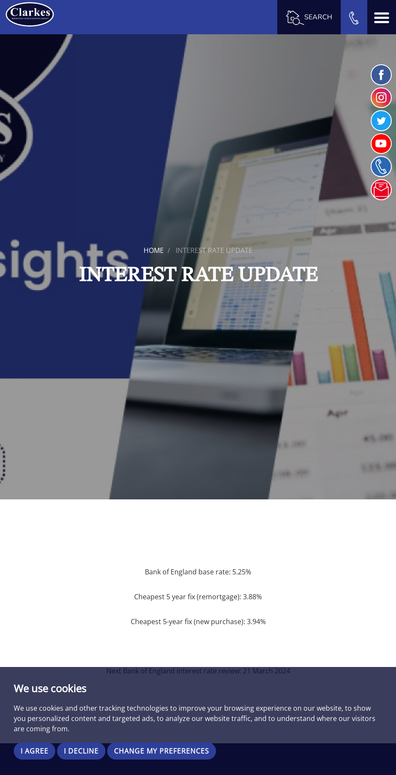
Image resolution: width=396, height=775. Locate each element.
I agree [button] (34, 751)
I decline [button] (81, 751)
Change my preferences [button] (161, 751)
